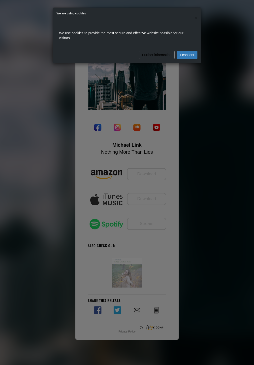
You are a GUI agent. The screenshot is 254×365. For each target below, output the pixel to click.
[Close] (195, 17)
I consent (187, 55)
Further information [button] (156, 55)
